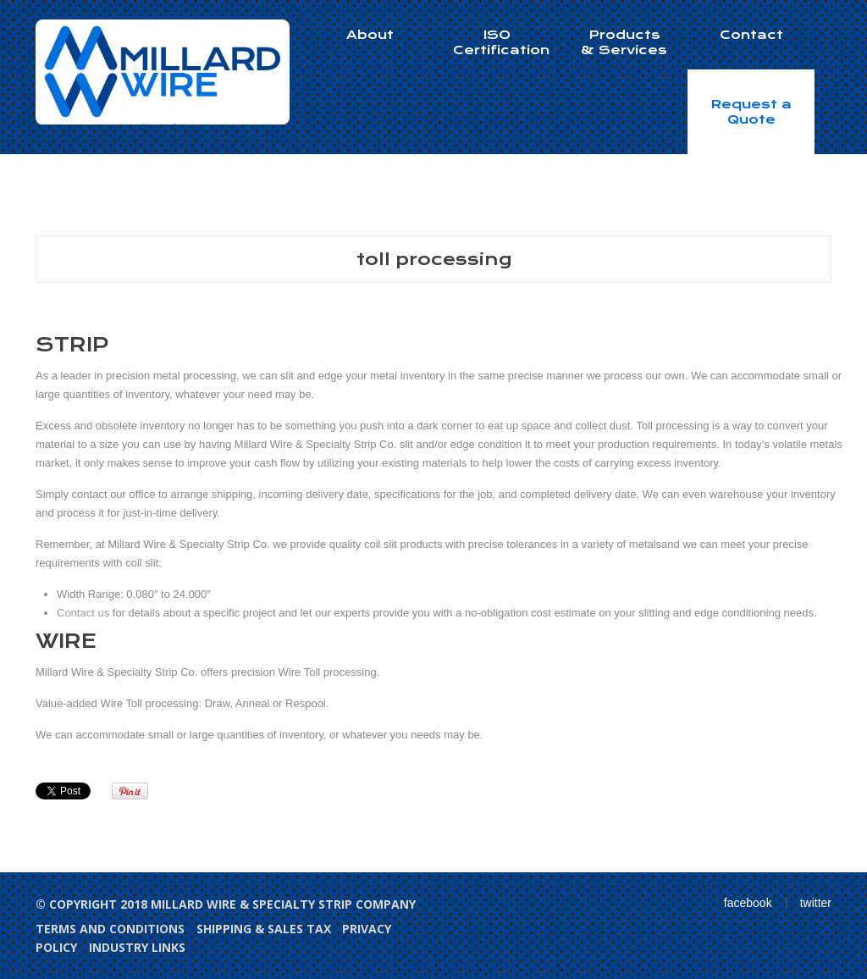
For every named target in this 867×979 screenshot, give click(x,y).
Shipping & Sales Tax (263, 929)
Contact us (83, 612)
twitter (815, 903)
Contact (751, 34)
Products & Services (624, 42)
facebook (748, 903)
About (370, 34)
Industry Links (137, 947)
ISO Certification (501, 42)
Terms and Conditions (110, 929)
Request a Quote (751, 112)
